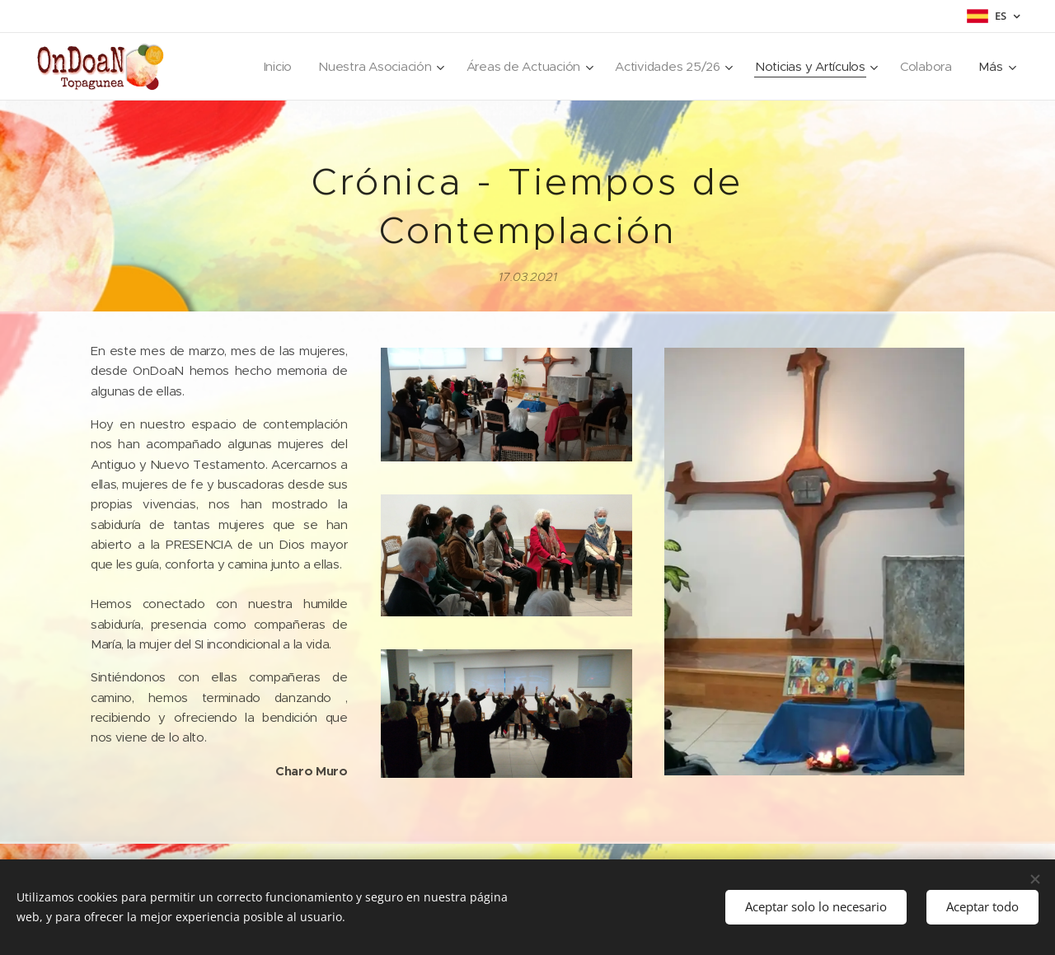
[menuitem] (252, 66)
